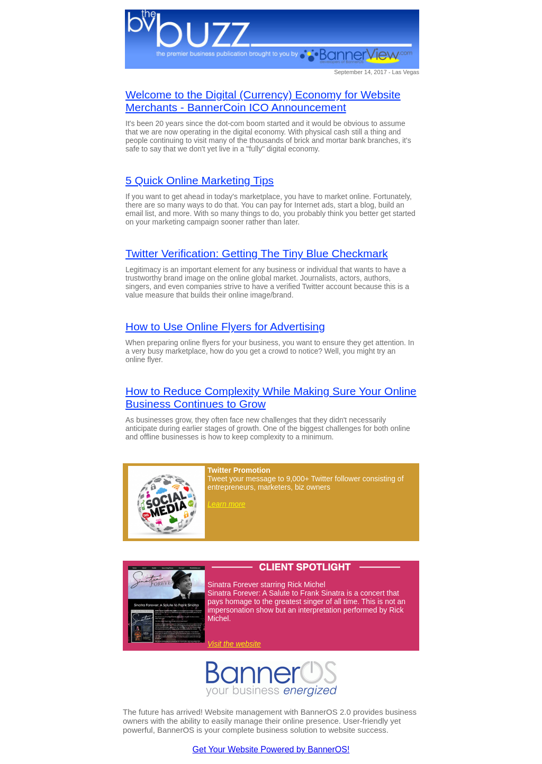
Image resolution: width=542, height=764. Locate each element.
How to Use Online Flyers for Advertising (225, 326)
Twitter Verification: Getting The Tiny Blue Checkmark (256, 253)
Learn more (226, 504)
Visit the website (234, 644)
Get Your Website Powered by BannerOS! (271, 749)
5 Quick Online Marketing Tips (199, 180)
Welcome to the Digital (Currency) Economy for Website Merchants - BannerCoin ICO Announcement (263, 100)
